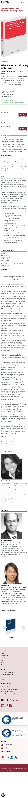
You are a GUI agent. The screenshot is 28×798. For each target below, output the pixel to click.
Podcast (3, 679)
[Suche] (19, 2)
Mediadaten (4, 657)
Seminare (3, 677)
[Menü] (26, 2)
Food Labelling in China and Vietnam (11, 636)
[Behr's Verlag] (5, 2)
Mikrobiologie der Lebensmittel (8, 693)
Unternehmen (4, 655)
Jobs (2, 660)
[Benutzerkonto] (21, 2)
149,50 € (22, 114)
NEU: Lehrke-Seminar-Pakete (8, 686)
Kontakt (3, 653)
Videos (2, 662)
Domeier (3, 61)
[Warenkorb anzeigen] (23, 2)
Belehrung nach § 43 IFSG (7, 691)
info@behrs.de (4, 258)
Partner (3, 664)
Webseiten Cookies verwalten (17, 770)
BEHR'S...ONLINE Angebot (7, 674)
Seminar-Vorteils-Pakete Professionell (10, 689)
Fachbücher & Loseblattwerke (8, 672)
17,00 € (22, 128)
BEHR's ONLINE (5, 126)
